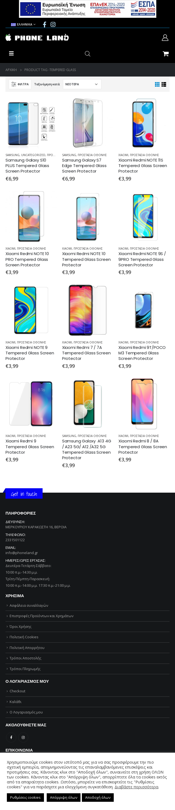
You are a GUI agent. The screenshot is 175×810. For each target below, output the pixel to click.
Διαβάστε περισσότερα (136, 786)
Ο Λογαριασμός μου (26, 712)
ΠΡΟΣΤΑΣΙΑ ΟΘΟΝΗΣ (92, 155)
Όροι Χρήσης (20, 626)
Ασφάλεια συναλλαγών (29, 605)
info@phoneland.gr (21, 552)
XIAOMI (123, 155)
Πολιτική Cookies (24, 636)
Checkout (17, 690)
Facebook (11, 737)
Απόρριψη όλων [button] (63, 797)
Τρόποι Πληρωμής (25, 668)
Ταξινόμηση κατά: (47, 84)
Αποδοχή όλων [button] (97, 797)
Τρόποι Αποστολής (25, 658)
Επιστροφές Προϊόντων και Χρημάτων (41, 615)
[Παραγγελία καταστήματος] (82, 84)
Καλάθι (15, 701)
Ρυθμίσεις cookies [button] (25, 797)
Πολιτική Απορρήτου (27, 647)
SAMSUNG (12, 155)
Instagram (23, 737)
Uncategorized (33, 155)
